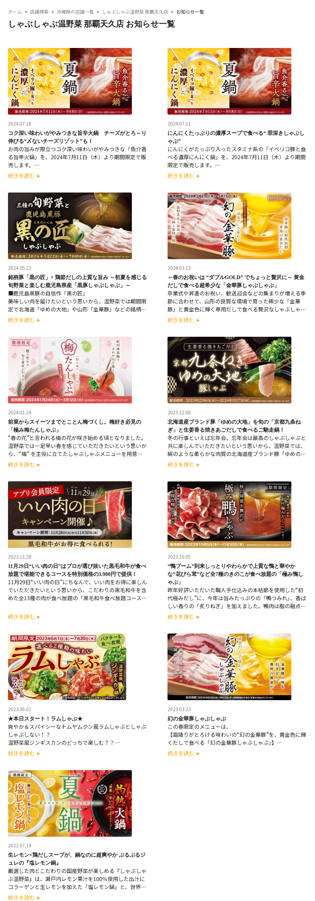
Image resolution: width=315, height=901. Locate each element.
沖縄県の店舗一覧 (75, 12)
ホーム (15, 12)
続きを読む (24, 176)
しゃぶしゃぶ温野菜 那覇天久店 (135, 12)
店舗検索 (39, 12)
